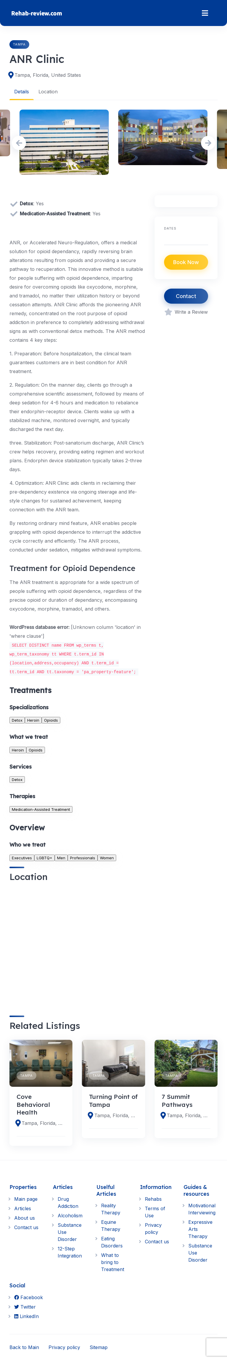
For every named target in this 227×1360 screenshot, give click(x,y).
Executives (22, 857)
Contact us (26, 1227)
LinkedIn (26, 1316)
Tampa (19, 44)
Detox (17, 720)
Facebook (28, 1297)
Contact (186, 296)
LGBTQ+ (44, 857)
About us (24, 1218)
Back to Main (24, 1347)
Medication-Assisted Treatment (41, 809)
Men (61, 857)
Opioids (51, 720)
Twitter (25, 1306)
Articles (22, 1208)
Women (107, 857)
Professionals (82, 857)
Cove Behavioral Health (33, 1104)
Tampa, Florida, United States (47, 75)
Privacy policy (64, 1347)
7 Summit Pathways (177, 1100)
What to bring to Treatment (112, 1262)
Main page (26, 1199)
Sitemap (99, 1347)
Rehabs (153, 1199)
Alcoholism (70, 1215)
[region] (77, 943)
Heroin (33, 720)
